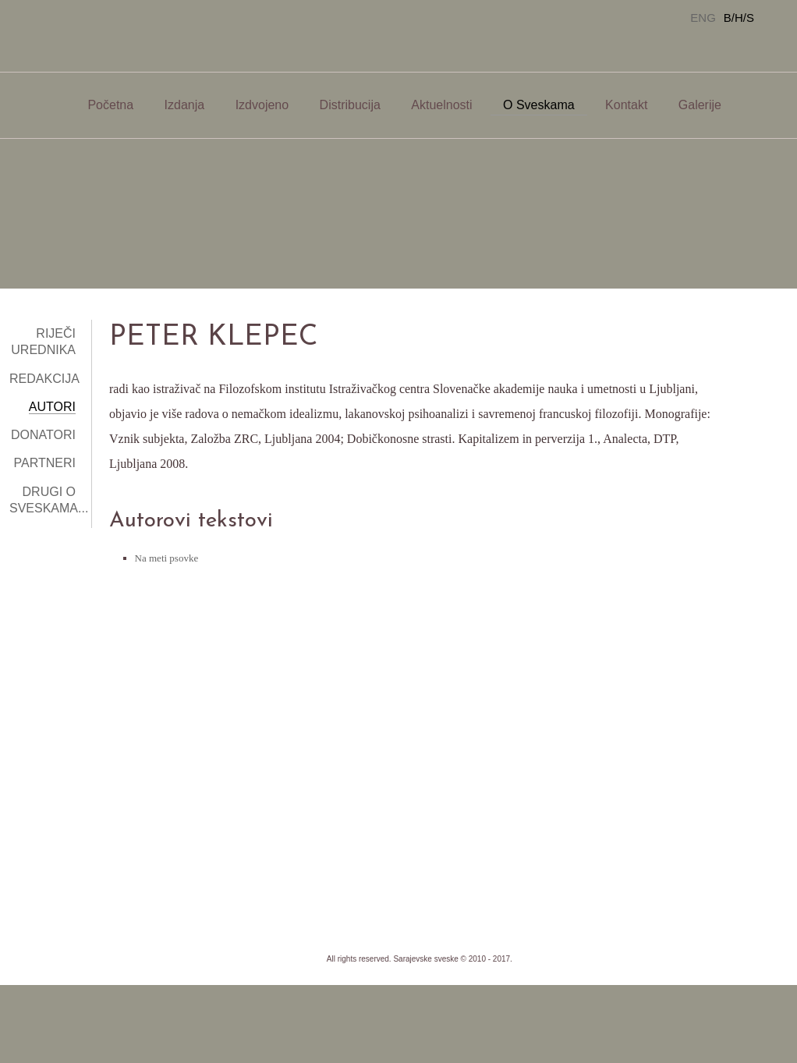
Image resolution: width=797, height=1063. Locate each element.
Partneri (45, 462)
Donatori (43, 434)
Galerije (699, 105)
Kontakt (626, 105)
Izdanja (185, 105)
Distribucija (350, 105)
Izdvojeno (262, 105)
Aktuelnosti (441, 105)
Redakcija (44, 378)
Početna (110, 105)
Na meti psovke (167, 558)
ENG (703, 17)
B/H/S (739, 17)
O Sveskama (539, 105)
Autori (52, 406)
